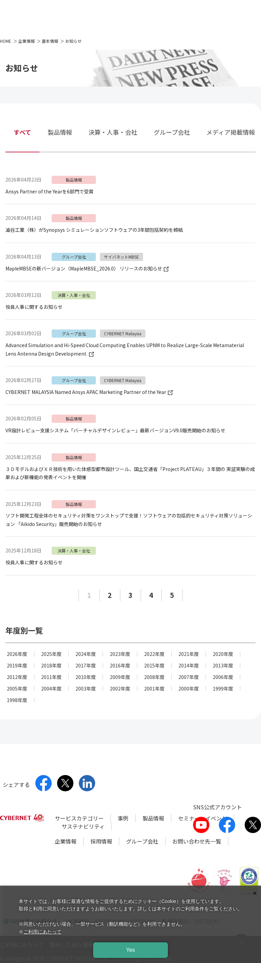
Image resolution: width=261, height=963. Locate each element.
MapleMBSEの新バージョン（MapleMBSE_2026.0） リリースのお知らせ (87, 268)
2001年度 (154, 688)
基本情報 (50, 41)
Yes (130, 950)
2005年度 (17, 688)
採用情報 (101, 841)
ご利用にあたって (42, 931)
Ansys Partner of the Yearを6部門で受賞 (49, 191)
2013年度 (223, 665)
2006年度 (223, 677)
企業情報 (26, 41)
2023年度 (120, 653)
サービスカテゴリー (79, 818)
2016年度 (120, 665)
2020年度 (223, 653)
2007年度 (188, 677)
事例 (123, 818)
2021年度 (188, 653)
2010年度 (85, 677)
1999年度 (223, 688)
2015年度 (154, 665)
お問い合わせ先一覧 (196, 841)
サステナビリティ (83, 826)
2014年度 (188, 665)
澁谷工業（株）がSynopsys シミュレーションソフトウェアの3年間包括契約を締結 (94, 229)
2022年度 (154, 653)
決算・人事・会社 (112, 132)
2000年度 (188, 688)
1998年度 (17, 700)
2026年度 (17, 653)
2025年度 (51, 653)
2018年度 (51, 665)
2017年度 (85, 665)
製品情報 (60, 132)
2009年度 (120, 677)
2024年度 (85, 653)
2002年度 (120, 688)
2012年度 (17, 677)
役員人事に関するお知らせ (34, 306)
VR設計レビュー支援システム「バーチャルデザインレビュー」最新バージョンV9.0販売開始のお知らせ (115, 430)
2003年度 (85, 688)
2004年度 (51, 688)
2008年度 (154, 677)
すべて (22, 132)
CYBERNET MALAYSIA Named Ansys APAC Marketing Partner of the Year (89, 392)
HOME (5, 41)
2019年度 (17, 665)
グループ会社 (172, 132)
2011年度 (51, 677)
